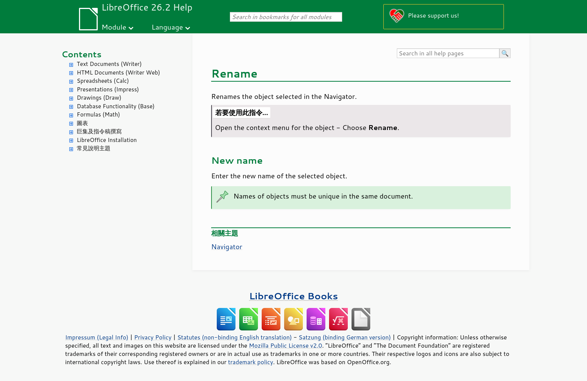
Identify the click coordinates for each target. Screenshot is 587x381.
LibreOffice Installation (107, 140)
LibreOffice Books (293, 295)
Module (113, 27)
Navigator (226, 246)
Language (167, 27)
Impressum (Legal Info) (96, 337)
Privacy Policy (152, 337)
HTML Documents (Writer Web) (118, 72)
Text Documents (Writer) (109, 64)
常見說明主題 (93, 148)
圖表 (82, 123)
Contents (81, 54)
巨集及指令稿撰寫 (99, 131)
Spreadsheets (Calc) (103, 81)
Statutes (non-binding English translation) (234, 337)
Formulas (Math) (98, 114)
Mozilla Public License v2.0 (285, 345)
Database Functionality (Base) (116, 106)
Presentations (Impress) (108, 89)
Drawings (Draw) (99, 98)
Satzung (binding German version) (345, 337)
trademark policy (250, 362)
